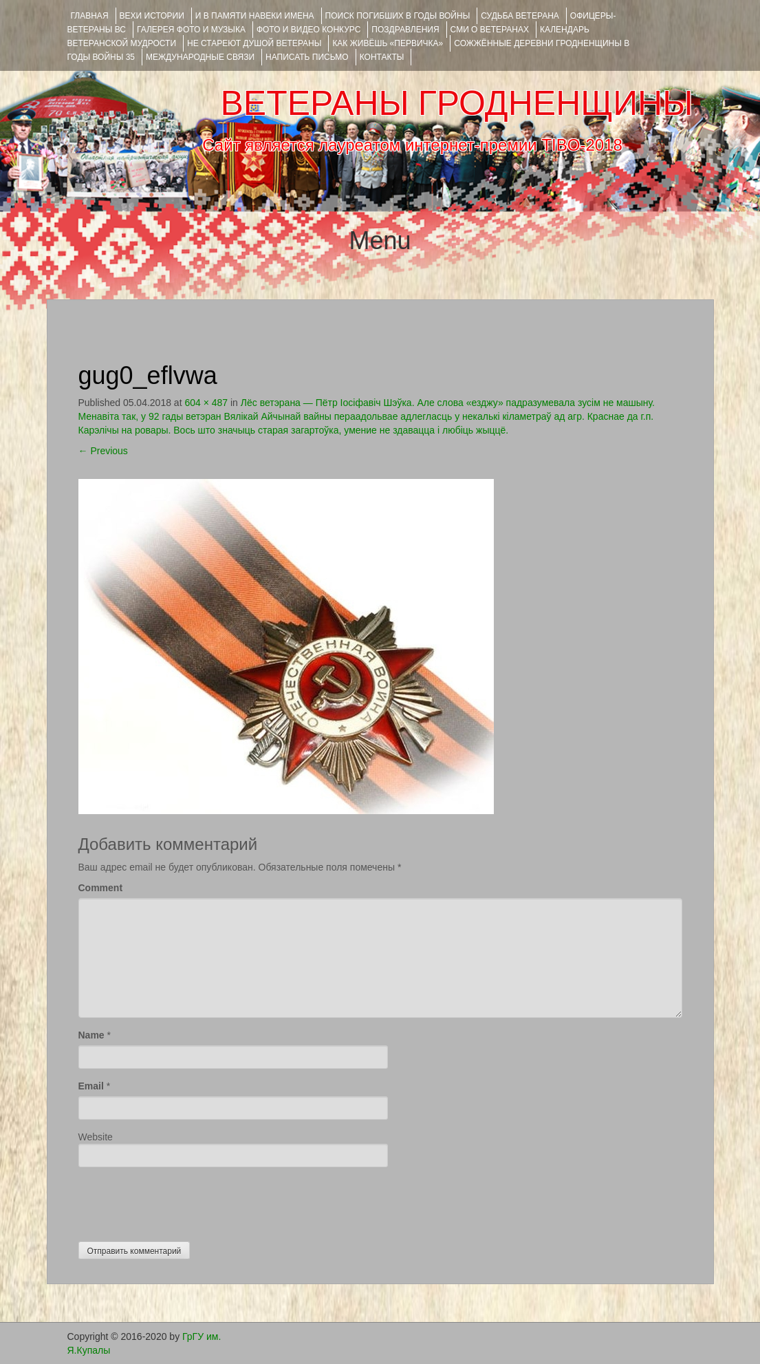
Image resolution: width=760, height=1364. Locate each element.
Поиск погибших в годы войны (397, 16)
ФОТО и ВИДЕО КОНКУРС (308, 29)
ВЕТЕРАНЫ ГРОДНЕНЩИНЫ (456, 103)
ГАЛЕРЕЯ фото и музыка (191, 29)
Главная (90, 16)
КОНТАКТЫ (382, 57)
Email (91, 1085)
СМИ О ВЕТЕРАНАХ (489, 29)
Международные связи (200, 57)
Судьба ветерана (520, 16)
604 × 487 (206, 402)
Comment (100, 887)
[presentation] (182, 1201)
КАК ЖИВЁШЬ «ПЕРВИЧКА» (387, 43)
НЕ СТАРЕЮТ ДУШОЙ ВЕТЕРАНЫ (254, 43)
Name (91, 1035)
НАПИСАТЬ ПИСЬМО (307, 57)
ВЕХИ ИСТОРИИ (152, 16)
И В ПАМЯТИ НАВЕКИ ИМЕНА (254, 16)
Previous (103, 450)
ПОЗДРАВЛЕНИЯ (405, 29)
